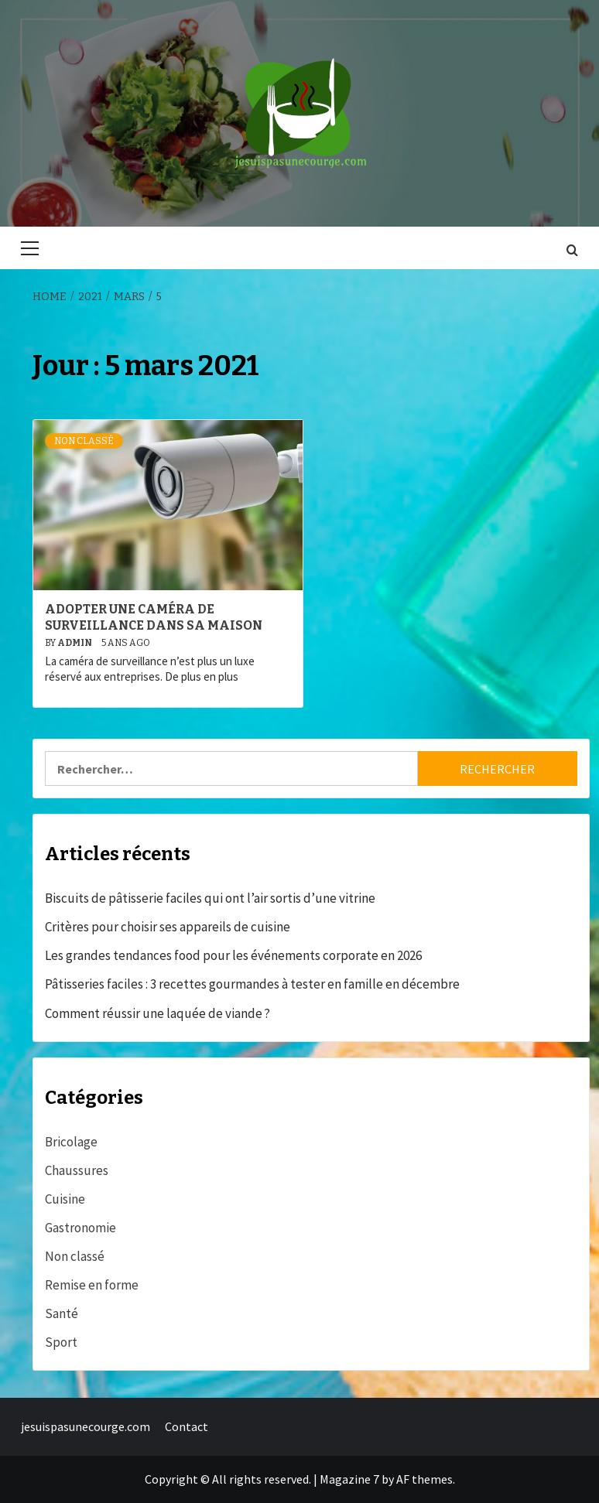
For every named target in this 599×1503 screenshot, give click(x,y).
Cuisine (65, 1199)
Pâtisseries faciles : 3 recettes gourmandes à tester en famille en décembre (252, 983)
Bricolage (71, 1141)
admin (75, 642)
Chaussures (76, 1170)
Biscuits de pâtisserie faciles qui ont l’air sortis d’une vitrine (210, 898)
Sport (61, 1342)
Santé (61, 1313)
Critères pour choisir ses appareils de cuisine (167, 926)
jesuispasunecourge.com (85, 1426)
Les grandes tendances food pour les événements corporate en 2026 (233, 955)
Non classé (84, 441)
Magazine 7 (349, 1479)
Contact (186, 1426)
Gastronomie (80, 1227)
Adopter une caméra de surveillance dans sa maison (153, 617)
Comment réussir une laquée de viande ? (157, 1013)
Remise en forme (92, 1284)
